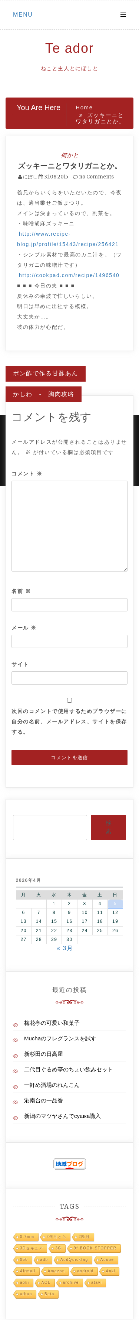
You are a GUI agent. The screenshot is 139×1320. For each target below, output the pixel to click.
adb (44, 1260)
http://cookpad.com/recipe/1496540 (69, 275)
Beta (49, 1294)
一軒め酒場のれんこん (52, 1085)
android (85, 1271)
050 (24, 1260)
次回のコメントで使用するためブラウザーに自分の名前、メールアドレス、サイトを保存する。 (69, 721)
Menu (23, 14)
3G (58, 1248)
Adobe (107, 1260)
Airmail (28, 1271)
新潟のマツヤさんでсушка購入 (62, 1116)
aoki (24, 1282)
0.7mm (27, 1237)
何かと (70, 155)
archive (71, 1282)
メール (24, 628)
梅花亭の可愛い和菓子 (52, 1023)
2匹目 (84, 1237)
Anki (111, 1271)
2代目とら (57, 1237)
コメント (27, 474)
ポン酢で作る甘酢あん (45, 373)
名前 (21, 591)
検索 (109, 827)
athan (26, 1294)
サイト (20, 664)
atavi (96, 1282)
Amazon (56, 1271)
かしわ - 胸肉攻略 (43, 394)
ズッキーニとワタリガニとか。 (70, 165)
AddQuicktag (74, 1260)
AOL (46, 1282)
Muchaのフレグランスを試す (60, 1038)
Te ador (69, 48)
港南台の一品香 (43, 1100)
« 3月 (65, 948)
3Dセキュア (31, 1248)
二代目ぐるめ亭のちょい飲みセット (68, 1069)
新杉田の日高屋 (43, 1054)
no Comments (93, 177)
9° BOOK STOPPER (95, 1248)
